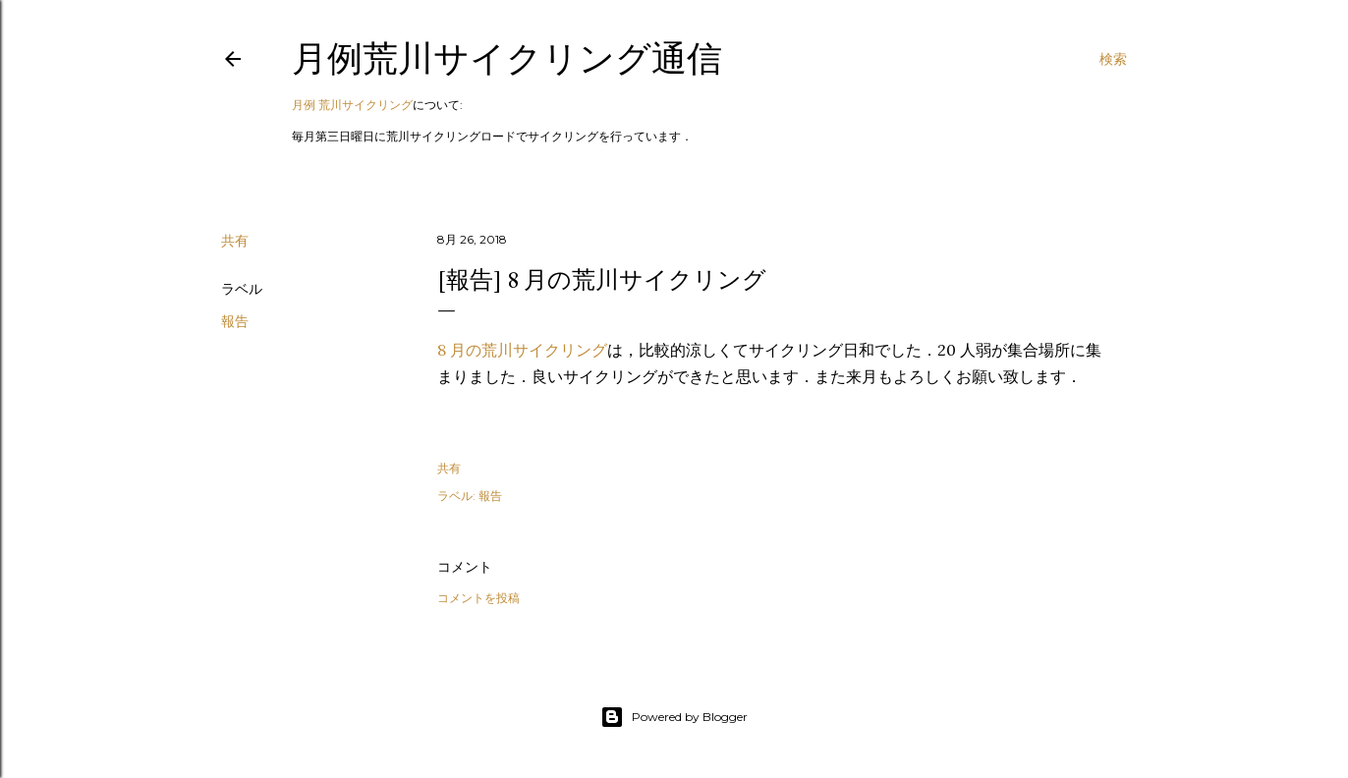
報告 (235, 321)
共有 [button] (235, 241)
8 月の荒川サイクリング (522, 350)
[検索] (1113, 59)
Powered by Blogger (674, 717)
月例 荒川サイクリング (352, 104)
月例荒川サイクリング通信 (507, 58)
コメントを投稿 (478, 597)
